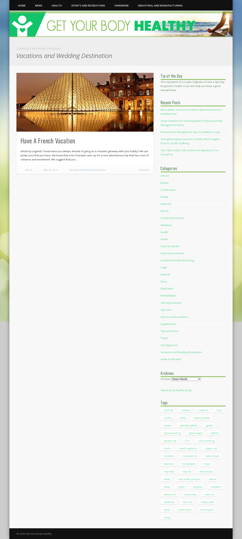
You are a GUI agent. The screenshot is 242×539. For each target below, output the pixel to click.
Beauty (165, 182)
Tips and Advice (170, 331)
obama (212, 479)
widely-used (207, 502)
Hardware (122, 5)
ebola (183, 418)
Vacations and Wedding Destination (87, 170)
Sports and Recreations (88, 5)
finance (168, 425)
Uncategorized (169, 345)
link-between (189, 464)
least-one (169, 464)
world (167, 509)
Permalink (144, 170)
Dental (164, 197)
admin (28, 170)
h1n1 (187, 440)
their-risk (188, 502)
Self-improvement (171, 303)
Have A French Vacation (48, 140)
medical (165, 274)
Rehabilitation (169, 295)
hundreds (169, 456)
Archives (166, 379)
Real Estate (167, 288)
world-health (185, 509)
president (216, 486)
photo (182, 486)
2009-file (168, 410)
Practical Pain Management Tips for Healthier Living (190, 132)
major (207, 464)
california (203, 410)
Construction (168, 190)
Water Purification (171, 359)
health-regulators (188, 448)
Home (22, 5)
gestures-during (172, 433)
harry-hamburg (207, 440)
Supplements (168, 324)
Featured (166, 204)
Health (164, 232)
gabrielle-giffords (189, 425)
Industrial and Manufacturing (160, 5)
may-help (169, 471)
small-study (191, 494)
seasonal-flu (170, 494)
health (57, 5)
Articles (165, 175)
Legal (164, 267)
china (219, 410)
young (167, 517)
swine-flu (209, 494)
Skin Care (166, 310)
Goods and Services (172, 218)
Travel (164, 338)
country (168, 418)
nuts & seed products (189, 479)
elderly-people (202, 418)
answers (186, 410)
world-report (206, 509)
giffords (215, 433)
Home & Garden (170, 246)
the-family (169, 502)
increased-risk (190, 456)
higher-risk (211, 448)
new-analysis (206, 471)
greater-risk (170, 440)
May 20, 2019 (50, 170)
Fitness (165, 211)
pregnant (198, 486)
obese (167, 486)
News (38, 5)
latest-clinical (212, 456)
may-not (186, 471)
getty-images (196, 433)
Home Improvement (172, 253)
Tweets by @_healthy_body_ (176, 390)
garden (209, 425)
